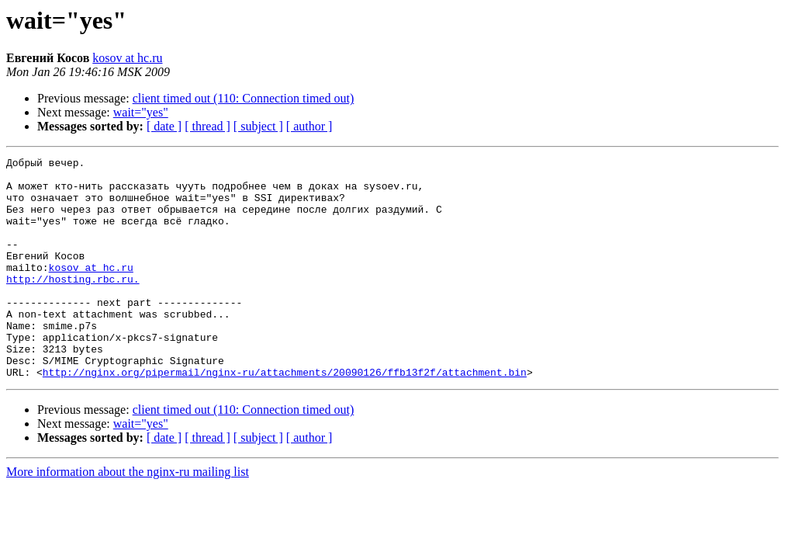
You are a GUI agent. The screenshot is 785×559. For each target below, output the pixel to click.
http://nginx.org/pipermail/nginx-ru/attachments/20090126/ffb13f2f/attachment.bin (285, 416)
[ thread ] (207, 126)
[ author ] (309, 126)
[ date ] (164, 126)
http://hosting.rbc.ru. (73, 304)
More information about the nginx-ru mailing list (127, 516)
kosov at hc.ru (127, 57)
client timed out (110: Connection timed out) (243, 98)
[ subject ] (258, 126)
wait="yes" (140, 112)
